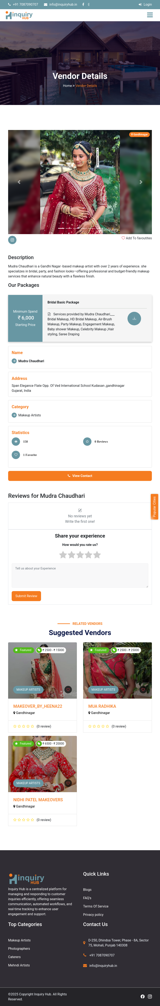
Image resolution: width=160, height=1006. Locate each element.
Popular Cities (154, 506)
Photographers (19, 949)
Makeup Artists (28, 689)
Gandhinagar (24, 713)
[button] (19, 182)
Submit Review (26, 596)
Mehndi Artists (19, 965)
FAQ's (87, 898)
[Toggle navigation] (151, 15)
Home (67, 86)
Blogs (87, 890)
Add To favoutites (137, 238)
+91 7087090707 (23, 4)
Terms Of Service (96, 906)
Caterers (14, 957)
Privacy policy (93, 915)
